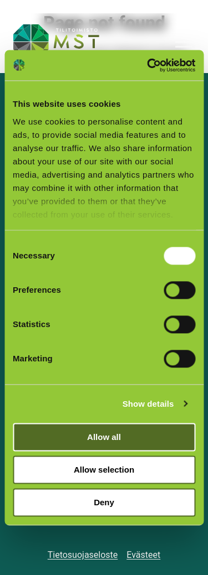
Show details (148, 403)
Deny (104, 502)
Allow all (104, 437)
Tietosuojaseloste (83, 555)
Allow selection (104, 469)
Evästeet (143, 555)
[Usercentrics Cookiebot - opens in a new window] (148, 65)
